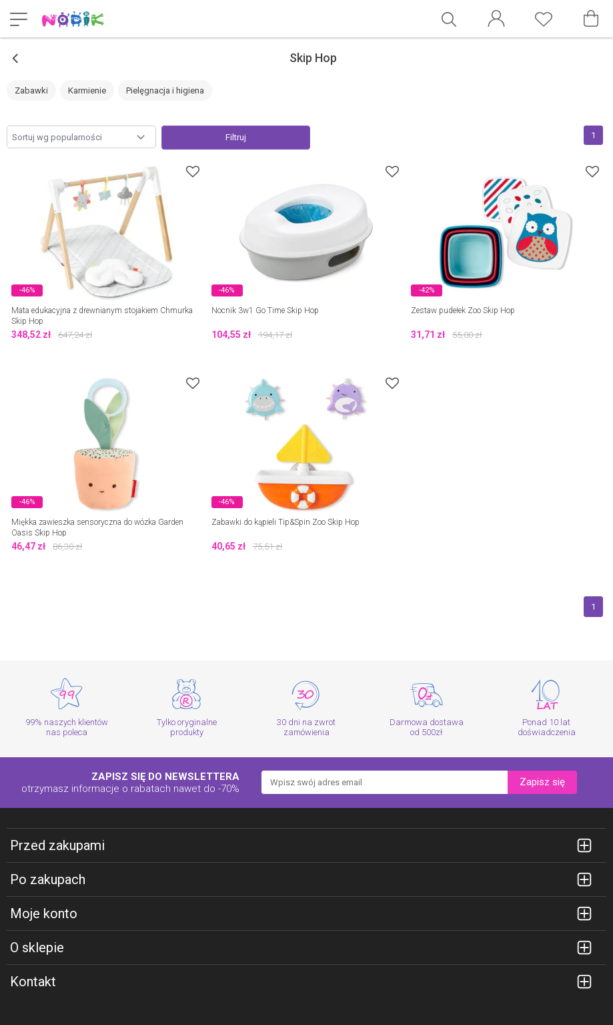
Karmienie (87, 90)
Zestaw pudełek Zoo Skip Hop (463, 310)
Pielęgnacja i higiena (165, 90)
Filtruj (235, 137)
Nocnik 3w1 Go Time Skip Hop (265, 310)
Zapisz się (542, 782)
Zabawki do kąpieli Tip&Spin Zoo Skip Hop (285, 522)
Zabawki (31, 90)
